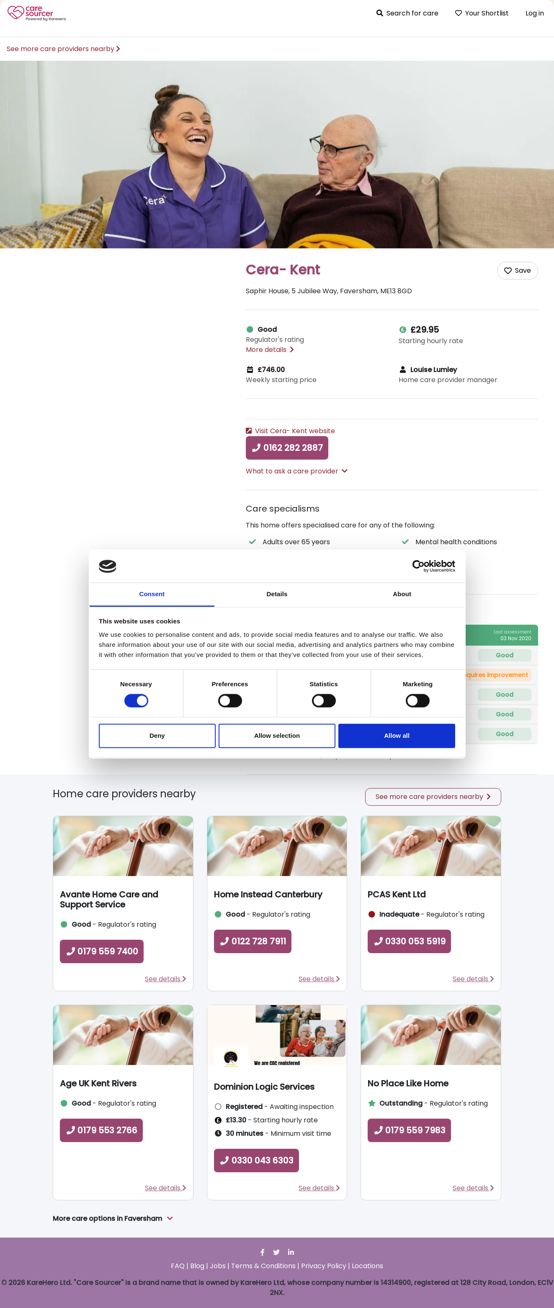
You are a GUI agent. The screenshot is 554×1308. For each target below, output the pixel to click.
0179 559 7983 (409, 1130)
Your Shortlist (482, 13)
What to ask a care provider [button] (297, 471)
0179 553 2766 (101, 1130)
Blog (197, 1266)
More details (270, 349)
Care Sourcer (37, 13)
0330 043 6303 (256, 1160)
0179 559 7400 (101, 951)
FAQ (178, 1266)
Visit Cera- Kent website (290, 431)
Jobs (218, 1266)
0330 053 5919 (409, 941)
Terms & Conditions (263, 1266)
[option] (277, 154)
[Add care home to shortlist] (517, 270)
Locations (367, 1266)
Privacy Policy (323, 1266)
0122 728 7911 (252, 941)
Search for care (407, 13)
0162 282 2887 (287, 448)
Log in (535, 13)
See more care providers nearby (63, 49)
